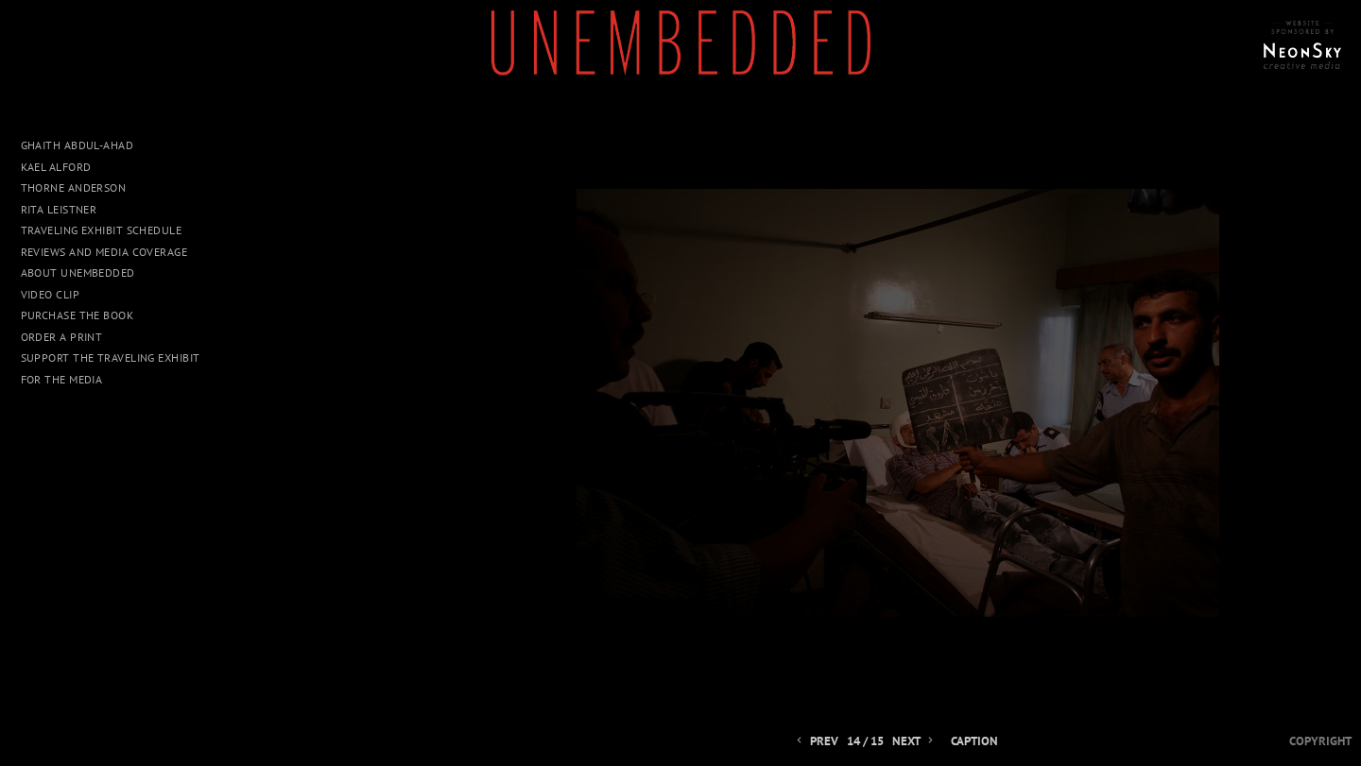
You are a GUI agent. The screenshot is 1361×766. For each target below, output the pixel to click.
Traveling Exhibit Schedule (101, 230)
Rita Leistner (59, 209)
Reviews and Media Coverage (104, 252)
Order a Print (62, 337)
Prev (815, 741)
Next (914, 741)
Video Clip (50, 294)
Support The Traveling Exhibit (110, 357)
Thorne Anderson (74, 187)
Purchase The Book (77, 315)
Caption (974, 741)
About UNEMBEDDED (78, 272)
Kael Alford (56, 167)
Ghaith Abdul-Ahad (77, 145)
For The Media (62, 379)
